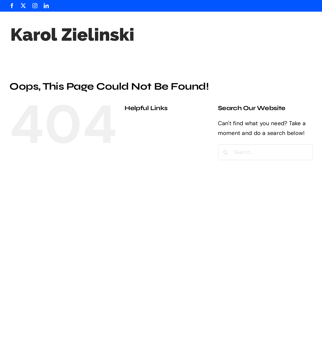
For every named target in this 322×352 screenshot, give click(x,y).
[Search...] (265, 152)
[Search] (226, 152)
